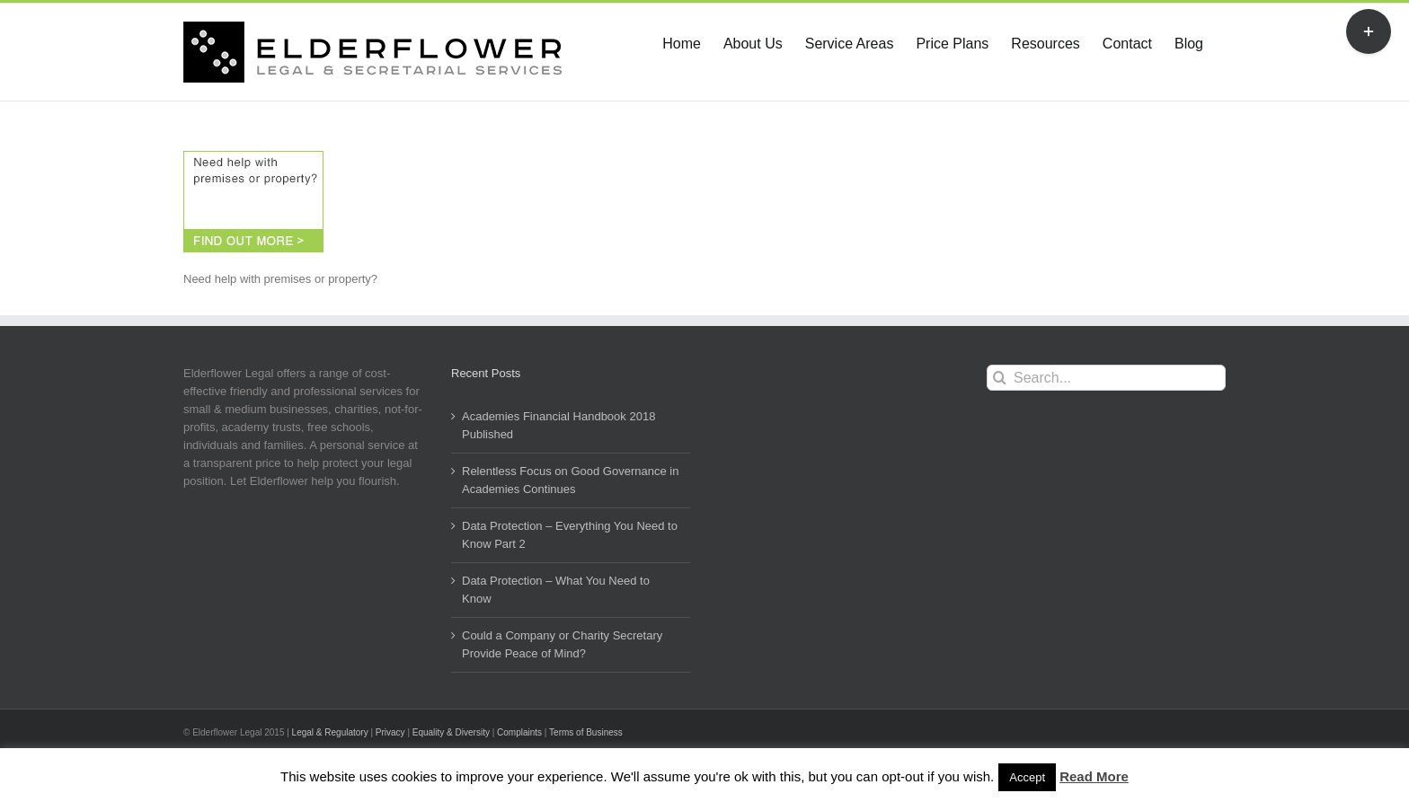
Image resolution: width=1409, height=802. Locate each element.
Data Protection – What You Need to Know (556, 589)
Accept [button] (1027, 777)
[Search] (1000, 378)
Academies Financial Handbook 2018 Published (558, 425)
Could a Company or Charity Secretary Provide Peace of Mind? (562, 644)
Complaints (519, 732)
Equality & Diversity (451, 732)
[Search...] (1106, 378)
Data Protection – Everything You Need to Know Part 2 (570, 535)
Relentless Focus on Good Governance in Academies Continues (570, 480)
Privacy (390, 732)
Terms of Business (586, 732)
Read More (1094, 776)
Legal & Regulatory (330, 732)
